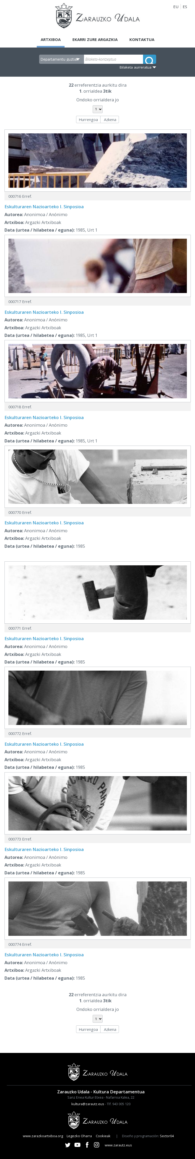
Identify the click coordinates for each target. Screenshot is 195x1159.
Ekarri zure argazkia (95, 39)
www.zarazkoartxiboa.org (43, 1136)
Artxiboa (51, 39)
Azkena (110, 119)
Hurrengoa (88, 119)
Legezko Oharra (79, 1136)
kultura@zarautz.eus (87, 1103)
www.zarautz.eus (118, 1145)
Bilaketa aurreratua (135, 67)
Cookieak (103, 1136)
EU (175, 6)
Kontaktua (141, 39)
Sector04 (167, 1136)
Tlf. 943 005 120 (118, 1103)
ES (185, 6)
